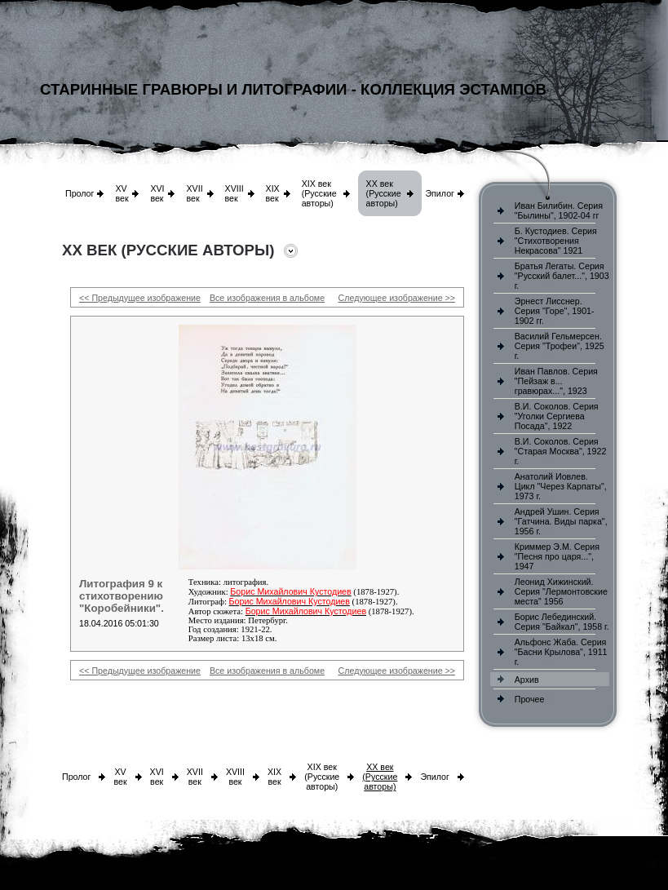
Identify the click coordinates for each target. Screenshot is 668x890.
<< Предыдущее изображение (140, 298)
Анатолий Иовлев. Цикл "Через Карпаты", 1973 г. (561, 486)
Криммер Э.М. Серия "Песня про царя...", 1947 (557, 556)
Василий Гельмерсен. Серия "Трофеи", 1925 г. (559, 346)
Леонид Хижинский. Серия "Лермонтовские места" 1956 (561, 591)
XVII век (194, 193)
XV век (121, 193)
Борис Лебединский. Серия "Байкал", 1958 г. (562, 621)
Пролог (79, 193)
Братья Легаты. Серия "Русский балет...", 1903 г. (562, 275)
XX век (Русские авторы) (383, 193)
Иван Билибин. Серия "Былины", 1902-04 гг (559, 210)
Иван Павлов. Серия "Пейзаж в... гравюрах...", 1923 (556, 381)
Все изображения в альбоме (267, 298)
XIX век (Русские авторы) (319, 193)
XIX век (273, 193)
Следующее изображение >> (396, 298)
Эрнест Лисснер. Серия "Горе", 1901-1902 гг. (555, 310)
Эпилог (439, 193)
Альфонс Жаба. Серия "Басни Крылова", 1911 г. (561, 651)
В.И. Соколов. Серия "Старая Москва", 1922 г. (561, 451)
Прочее (530, 699)
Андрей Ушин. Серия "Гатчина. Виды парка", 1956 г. (561, 521)
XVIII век (234, 193)
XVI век (157, 193)
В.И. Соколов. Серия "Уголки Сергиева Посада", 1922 (557, 416)
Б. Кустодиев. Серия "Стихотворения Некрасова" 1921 (556, 240)
